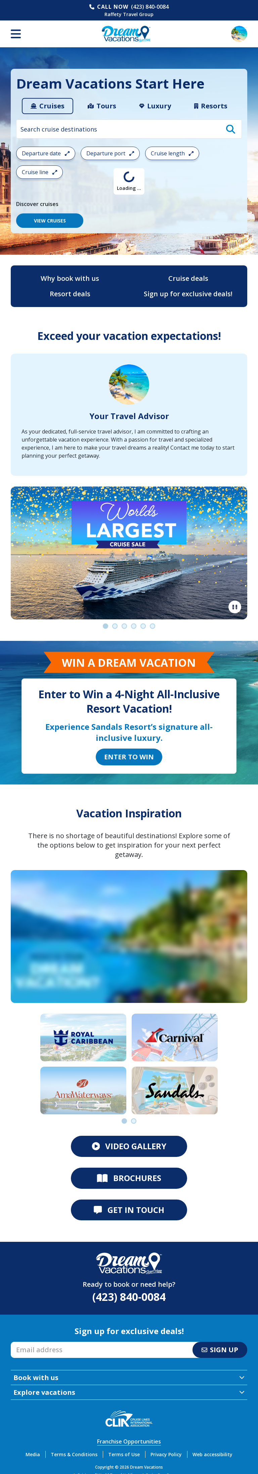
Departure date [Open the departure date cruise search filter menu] (46, 153)
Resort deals (70, 293)
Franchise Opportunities (129, 1441)
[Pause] (235, 607)
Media (33, 1454)
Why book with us (70, 278)
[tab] (47, 106)
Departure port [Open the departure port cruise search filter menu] (110, 153)
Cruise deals (188, 278)
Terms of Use (124, 1454)
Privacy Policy (166, 1454)
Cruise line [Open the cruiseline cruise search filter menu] (39, 172)
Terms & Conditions (74, 1454)
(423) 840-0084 (150, 6)
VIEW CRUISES (50, 220)
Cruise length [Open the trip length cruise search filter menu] (172, 153)
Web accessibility (212, 1454)
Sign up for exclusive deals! (188, 293)
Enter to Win (129, 756)
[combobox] (129, 129)
